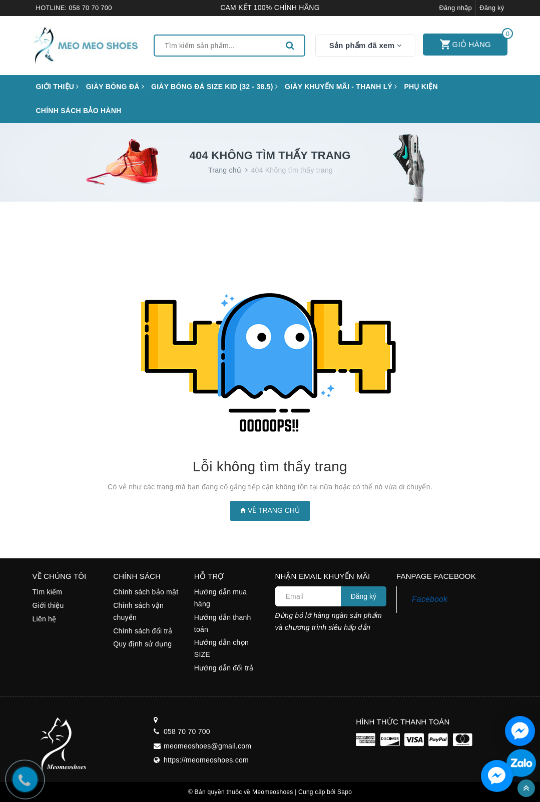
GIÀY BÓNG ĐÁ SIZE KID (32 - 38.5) (214, 87)
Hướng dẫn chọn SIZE (221, 648)
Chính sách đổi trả (143, 631)
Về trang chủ (270, 510)
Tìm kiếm (48, 592)
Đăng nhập (455, 8)
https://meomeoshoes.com (206, 760)
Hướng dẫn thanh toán (222, 623)
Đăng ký (491, 8)
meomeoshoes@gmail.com (207, 746)
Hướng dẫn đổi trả (224, 668)
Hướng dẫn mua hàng (220, 598)
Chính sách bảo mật (145, 592)
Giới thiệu (57, 87)
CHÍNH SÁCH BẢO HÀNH (79, 111)
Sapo (344, 791)
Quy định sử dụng (142, 644)
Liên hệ (45, 619)
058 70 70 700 (90, 8)
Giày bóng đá (115, 87)
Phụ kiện (420, 87)
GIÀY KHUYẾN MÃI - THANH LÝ (341, 87)
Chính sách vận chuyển (138, 611)
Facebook (429, 599)
